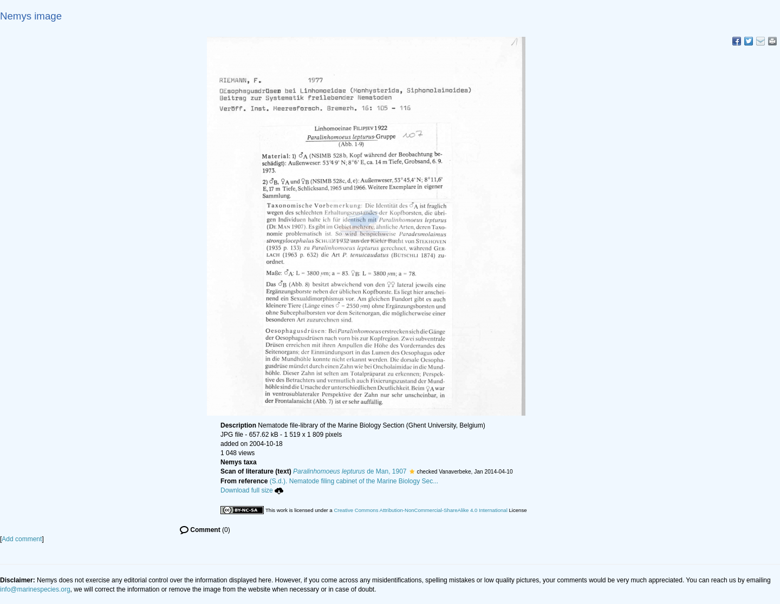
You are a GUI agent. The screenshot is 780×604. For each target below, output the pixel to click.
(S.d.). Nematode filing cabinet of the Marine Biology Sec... (354, 481)
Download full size (251, 490)
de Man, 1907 (349, 471)
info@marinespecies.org (35, 589)
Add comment (22, 539)
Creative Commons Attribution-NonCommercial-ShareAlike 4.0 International (420, 510)
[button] (412, 471)
